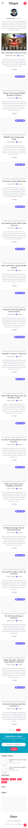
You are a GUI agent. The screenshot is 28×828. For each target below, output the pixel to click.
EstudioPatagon (19, 824)
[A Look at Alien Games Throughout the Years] (4, 769)
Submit (14, 749)
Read (15, 69)
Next (18, 729)
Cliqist (14, 3)
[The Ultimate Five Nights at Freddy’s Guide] (4, 762)
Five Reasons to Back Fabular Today (14, 181)
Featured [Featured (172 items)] (13, 779)
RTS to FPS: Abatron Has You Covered (14, 53)
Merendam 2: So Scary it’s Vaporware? (14, 353)
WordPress (18, 821)
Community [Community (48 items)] (5, 779)
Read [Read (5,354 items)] (19, 779)
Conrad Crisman (10, 18)
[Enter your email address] (13, 744)
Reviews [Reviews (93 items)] (4, 782)
